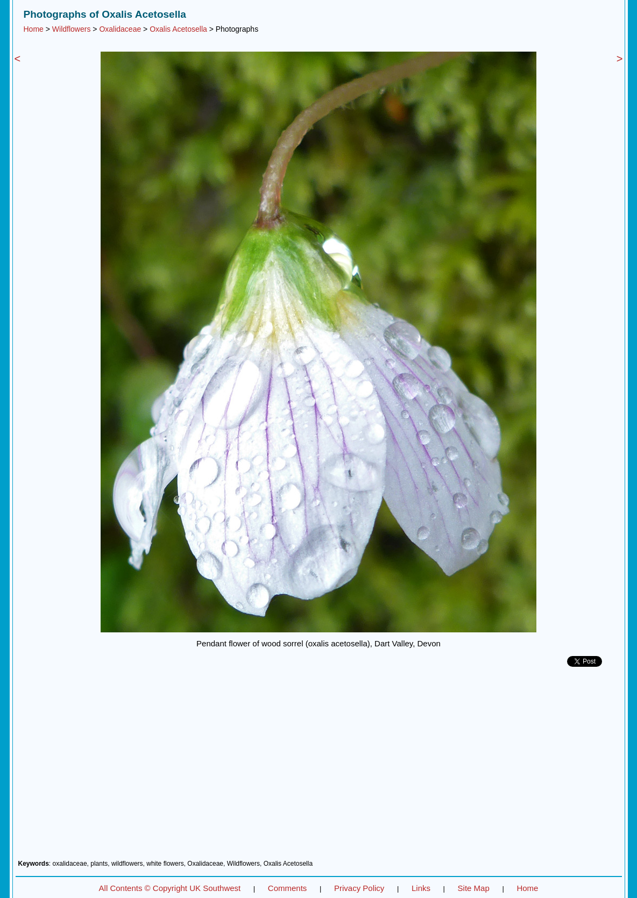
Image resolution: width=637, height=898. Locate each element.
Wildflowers (71, 29)
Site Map (474, 888)
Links (421, 888)
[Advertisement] (319, 767)
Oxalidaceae (120, 29)
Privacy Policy (359, 888)
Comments (287, 888)
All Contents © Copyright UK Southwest (170, 888)
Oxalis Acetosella (178, 29)
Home (34, 29)
